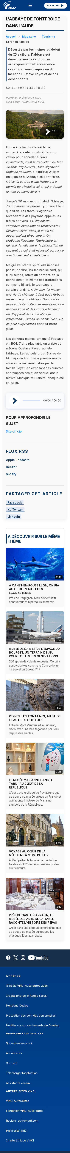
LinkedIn (13, 516)
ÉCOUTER (55, 6)
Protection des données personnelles (31, 1015)
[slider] (32, 400)
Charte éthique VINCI (20, 1140)
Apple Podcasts (17, 460)
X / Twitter (15, 509)
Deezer (11, 467)
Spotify (11, 474)
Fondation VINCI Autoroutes (24, 1110)
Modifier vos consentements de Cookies (32, 1025)
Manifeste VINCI (16, 1130)
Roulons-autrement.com (22, 1120)
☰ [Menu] (30, 5)
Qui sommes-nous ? (19, 1043)
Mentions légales (17, 1005)
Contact (11, 1063)
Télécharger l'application (22, 1073)
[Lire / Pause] (44, 131)
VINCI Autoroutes (17, 1101)
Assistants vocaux (18, 1083)
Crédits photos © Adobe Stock (26, 995)
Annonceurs (14, 1053)
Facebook (14, 502)
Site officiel (14, 431)
